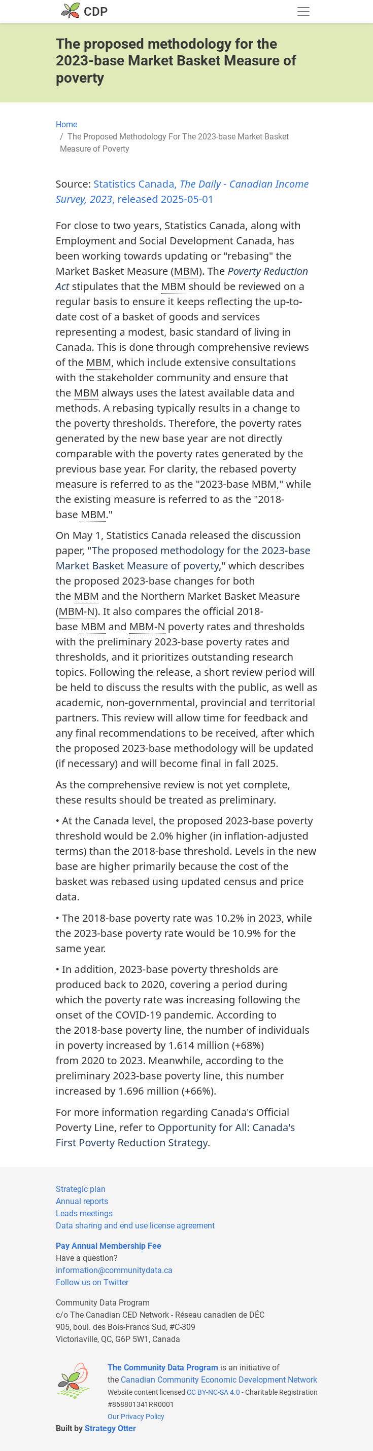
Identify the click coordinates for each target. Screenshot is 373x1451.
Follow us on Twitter (92, 1282)
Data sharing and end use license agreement (135, 1225)
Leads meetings (84, 1213)
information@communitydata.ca (114, 1270)
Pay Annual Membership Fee (108, 1246)
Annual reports (82, 1201)
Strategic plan (81, 1189)
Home (66, 124)
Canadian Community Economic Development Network (219, 1380)
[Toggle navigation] (303, 12)
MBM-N (77, 611)
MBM (186, 271)
